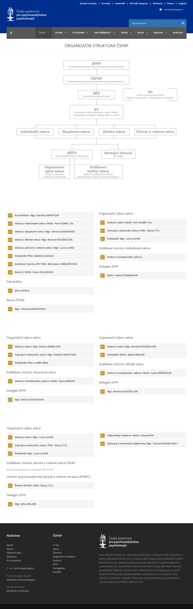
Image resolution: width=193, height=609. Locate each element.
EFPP (55, 564)
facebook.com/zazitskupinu (21, 579)
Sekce (56, 548)
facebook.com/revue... (18, 590)
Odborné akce (14, 552)
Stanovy (57, 560)
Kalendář (120, 3)
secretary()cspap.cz (173, 9)
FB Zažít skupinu (139, 3)
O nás (56, 545)
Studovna (78, 32)
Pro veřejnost (102, 32)
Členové (57, 552)
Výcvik (58, 32)
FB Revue (157, 3)
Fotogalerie (59, 568)
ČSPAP (41, 32)
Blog (141, 32)
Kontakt (106, 3)
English (183, 3)
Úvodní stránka (88, 3)
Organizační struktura (64, 556)
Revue (170, 3)
